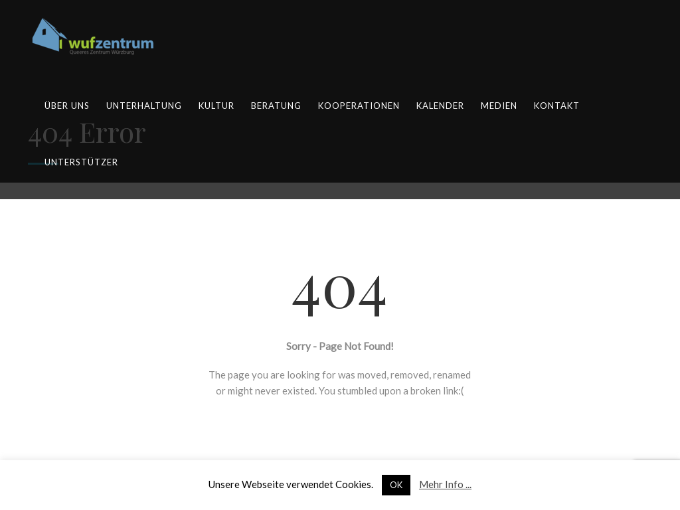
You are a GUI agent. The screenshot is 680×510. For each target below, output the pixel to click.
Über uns (67, 105)
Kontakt (557, 105)
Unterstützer (81, 162)
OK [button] (396, 484)
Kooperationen (359, 105)
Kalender (440, 105)
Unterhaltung (144, 105)
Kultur (216, 105)
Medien (499, 105)
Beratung (276, 105)
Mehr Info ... (445, 484)
